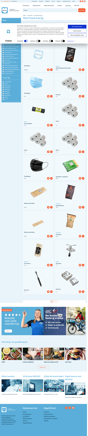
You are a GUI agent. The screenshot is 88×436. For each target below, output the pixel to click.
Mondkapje (27, 93)
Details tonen (70, 17)
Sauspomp (58, 263)
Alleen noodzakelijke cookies (77, 11)
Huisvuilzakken (28, 123)
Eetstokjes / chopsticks (62, 176)
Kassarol (58, 94)
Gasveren (26, 290)
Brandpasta (27, 65)
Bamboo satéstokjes (29, 203)
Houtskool (58, 234)
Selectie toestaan (77, 7)
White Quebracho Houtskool (63, 68)
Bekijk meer (43, 367)
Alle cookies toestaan (77, 3)
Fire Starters (27, 263)
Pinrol (57, 121)
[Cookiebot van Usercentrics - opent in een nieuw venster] (8, 18)
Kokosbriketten (60, 205)
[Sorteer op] (78, 38)
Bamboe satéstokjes (29, 232)
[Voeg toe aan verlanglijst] (48, 69)
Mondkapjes (27, 176)
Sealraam (58, 289)
